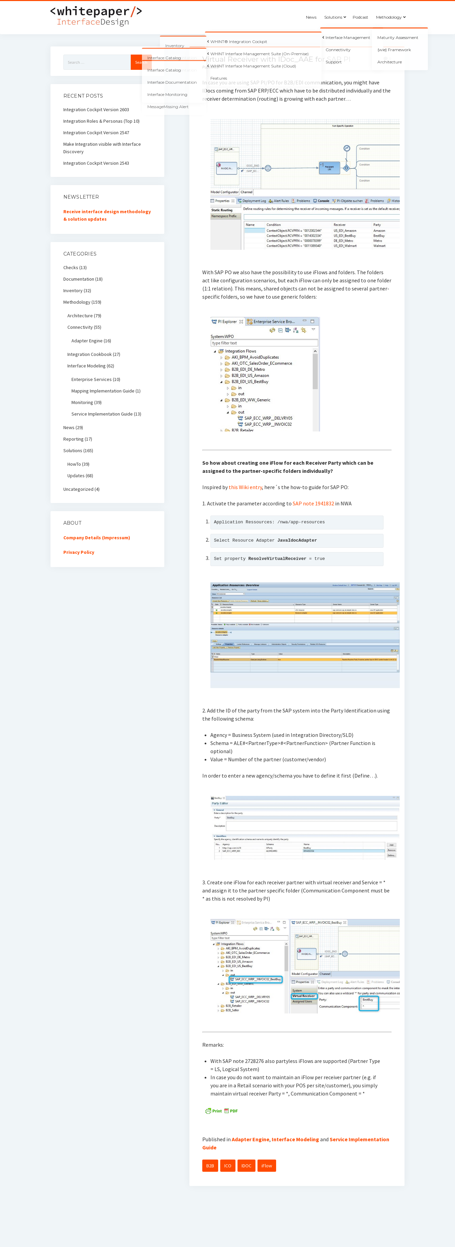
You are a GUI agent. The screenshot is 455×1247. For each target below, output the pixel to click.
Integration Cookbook (89, 354)
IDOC (246, 1166)
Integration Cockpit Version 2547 (96, 132)
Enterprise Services (91, 379)
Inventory (73, 290)
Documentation (78, 279)
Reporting (73, 439)
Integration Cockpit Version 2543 (96, 163)
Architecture (80, 316)
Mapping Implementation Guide (103, 391)
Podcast (360, 17)
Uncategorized (78, 489)
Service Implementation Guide (102, 414)
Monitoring (82, 402)
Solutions (333, 17)
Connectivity (80, 327)
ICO (227, 1166)
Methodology (389, 17)
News (311, 17)
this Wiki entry (245, 487)
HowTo (74, 464)
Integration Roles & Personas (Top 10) (101, 121)
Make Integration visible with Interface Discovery (102, 148)
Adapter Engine (250, 1139)
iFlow (267, 1166)
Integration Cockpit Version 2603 (96, 109)
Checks (70, 267)
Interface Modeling (295, 1139)
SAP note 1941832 (313, 503)
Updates (76, 475)
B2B (210, 1166)
